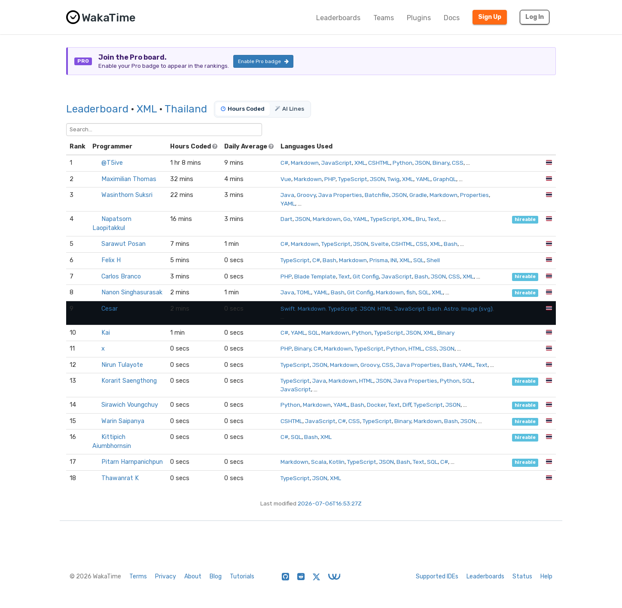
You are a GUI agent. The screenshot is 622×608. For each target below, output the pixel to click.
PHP (329, 178)
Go (347, 218)
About (192, 576)
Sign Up (489, 17)
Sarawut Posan (123, 244)
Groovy (306, 194)
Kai (105, 332)
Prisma (378, 260)
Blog (216, 576)
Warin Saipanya (122, 421)
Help (546, 576)
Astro (451, 308)
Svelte (380, 243)
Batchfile (377, 194)
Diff (406, 404)
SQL (418, 260)
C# (284, 162)
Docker (376, 404)
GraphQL (444, 178)
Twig (393, 178)
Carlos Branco (121, 276)
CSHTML (379, 162)
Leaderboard (97, 109)
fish (411, 292)
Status (522, 576)
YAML (423, 178)
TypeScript (352, 178)
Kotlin (337, 461)
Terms (138, 576)
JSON (422, 162)
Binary (441, 162)
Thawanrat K (120, 478)
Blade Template (315, 276)
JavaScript (336, 162)
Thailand (186, 109)
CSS (457, 162)
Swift (288, 308)
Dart (287, 218)
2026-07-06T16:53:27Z (330, 503)
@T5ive (112, 162)
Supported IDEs (437, 576)
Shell (433, 260)
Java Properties (340, 194)
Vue (286, 178)
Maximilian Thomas (128, 179)
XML (147, 109)
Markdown (305, 162)
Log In (534, 17)
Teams (383, 18)
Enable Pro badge (263, 61)
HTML (385, 308)
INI (393, 260)
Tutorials (242, 576)
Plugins (419, 18)
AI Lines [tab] (289, 109)
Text (433, 218)
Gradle (418, 194)
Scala (318, 461)
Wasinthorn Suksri (126, 195)
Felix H (111, 260)
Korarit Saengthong (129, 380)
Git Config (366, 276)
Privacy (165, 576)
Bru (420, 218)
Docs (452, 18)
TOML (304, 292)
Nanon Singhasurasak (131, 292)
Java (287, 194)
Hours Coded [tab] (243, 109)
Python (402, 162)
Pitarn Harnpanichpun (132, 462)
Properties (474, 194)
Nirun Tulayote (122, 365)
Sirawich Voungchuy (129, 404)
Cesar (109, 308)
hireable (525, 219)
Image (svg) (477, 308)
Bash (450, 243)
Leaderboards (338, 18)
